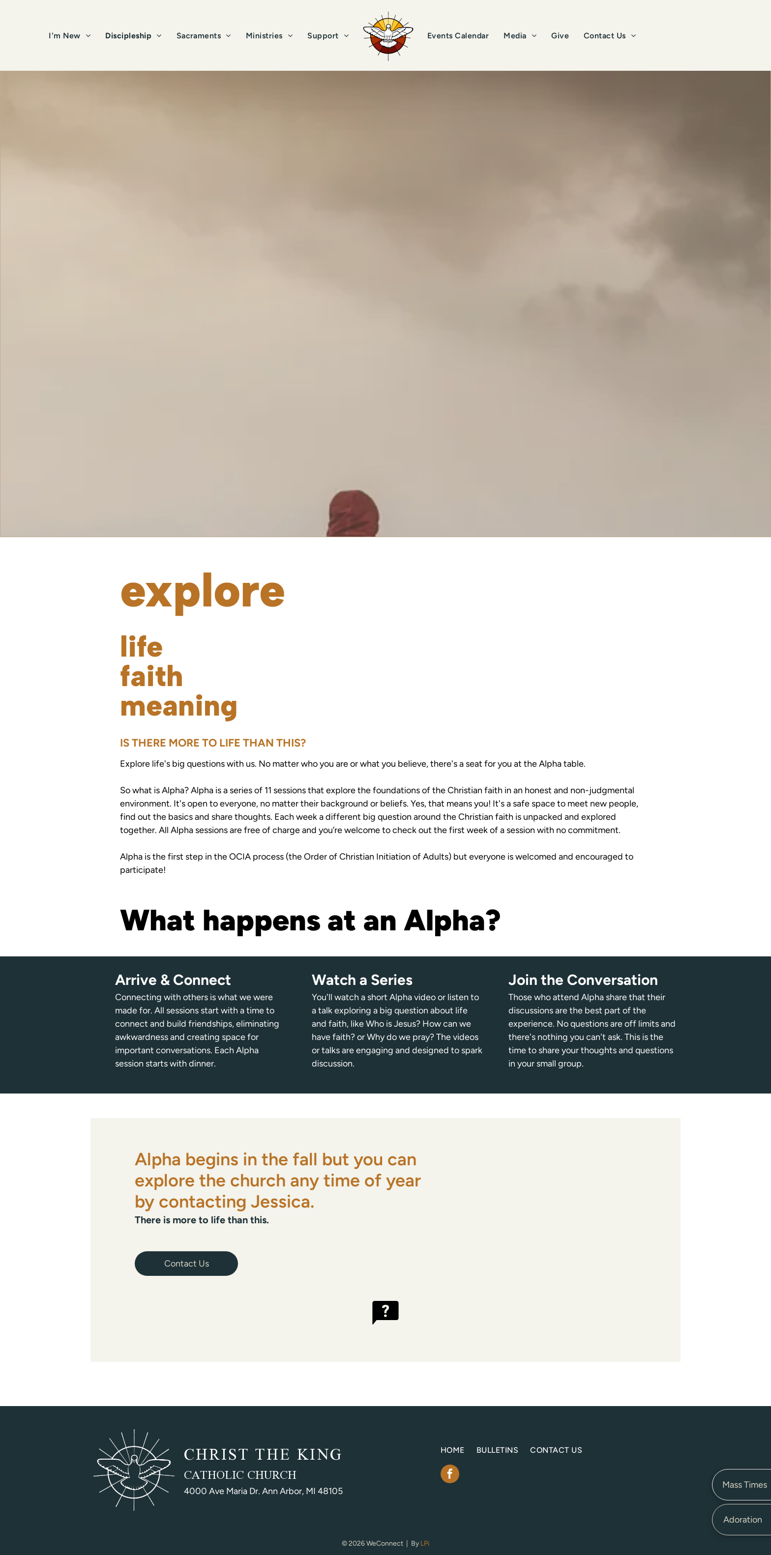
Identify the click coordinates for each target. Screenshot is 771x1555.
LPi (424, 1543)
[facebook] (450, 1475)
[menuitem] (69, 35)
